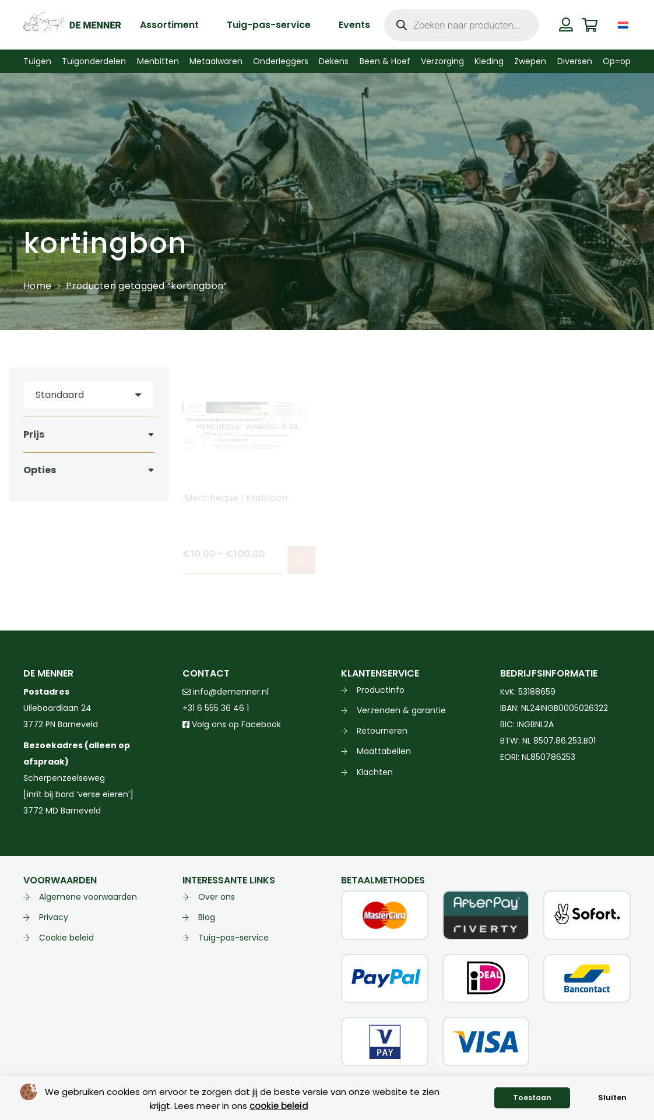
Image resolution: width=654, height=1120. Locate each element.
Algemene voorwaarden (88, 897)
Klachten (375, 772)
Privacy (53, 917)
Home (37, 286)
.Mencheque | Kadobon (234, 498)
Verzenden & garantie (401, 710)
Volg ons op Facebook (231, 724)
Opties (39, 470)
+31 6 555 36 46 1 (215, 708)
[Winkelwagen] (589, 25)
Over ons (216, 897)
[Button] (565, 24)
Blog (206, 917)
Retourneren (382, 731)
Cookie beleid (66, 937)
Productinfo (381, 690)
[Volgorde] (88, 395)
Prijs (33, 434)
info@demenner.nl (225, 692)
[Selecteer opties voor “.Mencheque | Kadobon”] (301, 560)
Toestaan (532, 1098)
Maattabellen (384, 751)
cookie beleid (278, 1106)
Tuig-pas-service (233, 937)
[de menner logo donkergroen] (72, 25)
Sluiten (612, 1098)
